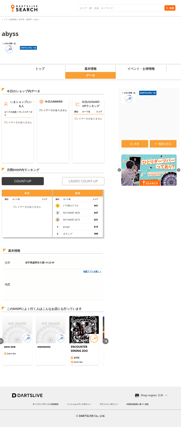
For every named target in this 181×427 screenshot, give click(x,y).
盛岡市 (29, 19)
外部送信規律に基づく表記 (137, 404)
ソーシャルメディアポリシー (79, 404)
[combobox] (120, 8)
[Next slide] (105, 341)
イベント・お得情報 (141, 69)
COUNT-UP (22, 181)
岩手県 (21, 19)
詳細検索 (13, 19)
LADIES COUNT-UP (83, 181)
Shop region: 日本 (152, 395)
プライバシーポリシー (108, 404)
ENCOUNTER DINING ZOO (79, 349)
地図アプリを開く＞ (92, 271)
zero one (10, 347)
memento (44, 347)
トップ (5, 19)
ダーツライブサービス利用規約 (45, 404)
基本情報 (90, 69)
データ (90, 75)
